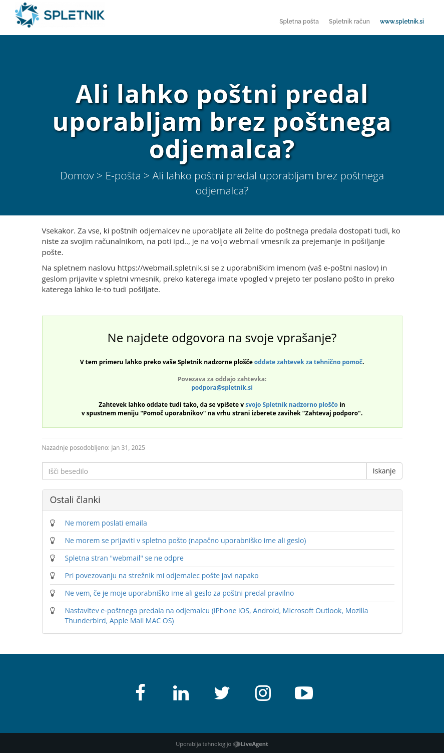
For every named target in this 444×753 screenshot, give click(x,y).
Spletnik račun (349, 21)
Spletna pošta (299, 21)
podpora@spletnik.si (222, 387)
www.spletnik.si (402, 21)
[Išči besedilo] (204, 470)
